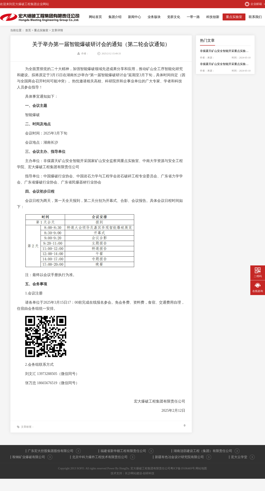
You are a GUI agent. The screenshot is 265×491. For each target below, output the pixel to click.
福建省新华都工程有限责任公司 (126, 450)
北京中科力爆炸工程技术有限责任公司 (103, 457)
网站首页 (95, 17)
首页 (28, 30)
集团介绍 (114, 17)
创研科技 (148, 473)
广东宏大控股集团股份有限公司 (54, 450)
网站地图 (201, 468)
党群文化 (173, 17)
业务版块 (154, 17)
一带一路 (193, 17)
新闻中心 (134, 17)
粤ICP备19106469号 (182, 468)
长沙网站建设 (133, 473)
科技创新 (212, 17)
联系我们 (255, 17)
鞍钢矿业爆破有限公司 (32, 457)
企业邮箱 (253, 4)
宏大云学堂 (243, 457)
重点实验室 (234, 17)
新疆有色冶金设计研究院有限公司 (183, 457)
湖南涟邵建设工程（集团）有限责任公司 (206, 450)
